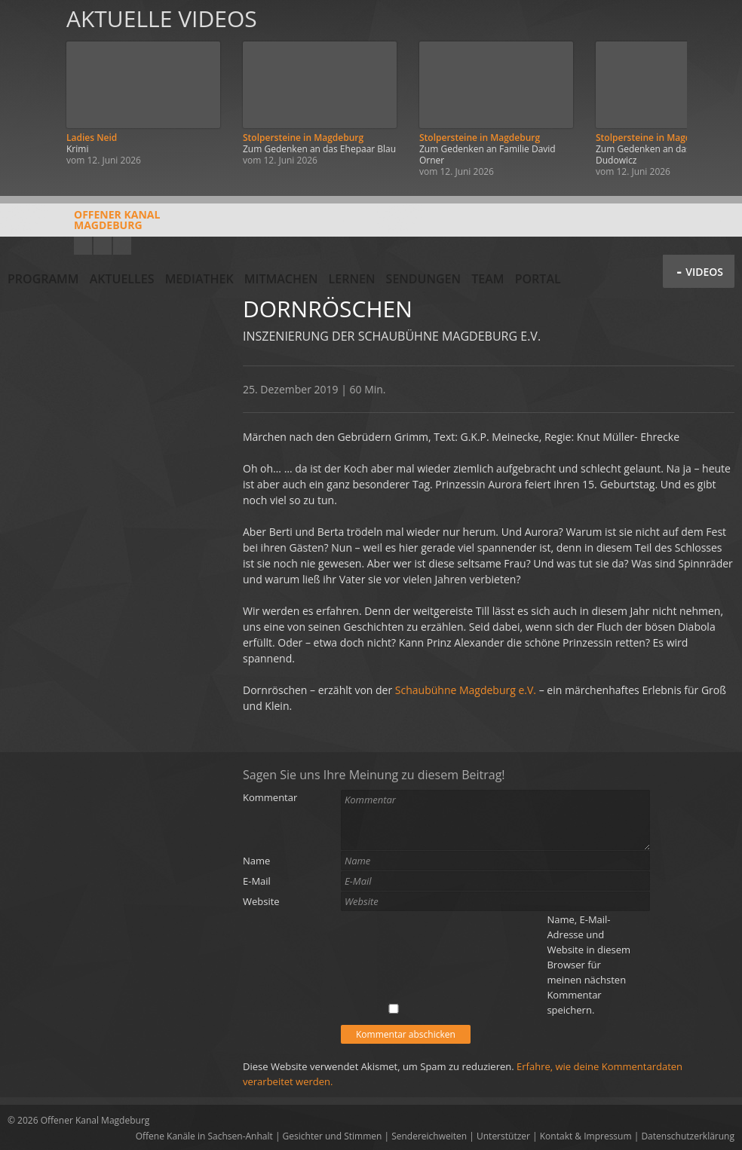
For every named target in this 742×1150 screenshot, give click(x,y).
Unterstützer (503, 1136)
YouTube (83, 246)
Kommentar (270, 797)
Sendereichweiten (429, 1136)
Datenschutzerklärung (687, 1136)
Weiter (713, 92)
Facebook (103, 246)
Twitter (122, 246)
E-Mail (257, 881)
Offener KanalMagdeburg (84, 225)
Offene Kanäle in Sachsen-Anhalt (204, 1136)
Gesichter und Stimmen (332, 1136)
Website (261, 901)
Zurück (28, 92)
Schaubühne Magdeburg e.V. (465, 690)
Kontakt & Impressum (586, 1136)
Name (256, 860)
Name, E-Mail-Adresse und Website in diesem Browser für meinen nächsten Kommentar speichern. (588, 965)
